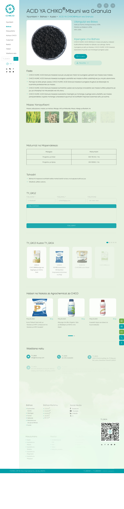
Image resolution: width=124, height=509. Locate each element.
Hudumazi (9, 40)
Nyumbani (9, 22)
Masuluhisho (10, 31)
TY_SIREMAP (87, 471)
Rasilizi (8, 44)
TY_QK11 (81, 56)
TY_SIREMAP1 (97, 471)
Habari (8, 49)
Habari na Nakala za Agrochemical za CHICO (52, 293)
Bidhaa (8, 26)
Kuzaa (53, 16)
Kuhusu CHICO (11, 35)
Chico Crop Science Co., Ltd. (29, 471)
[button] (107, 242)
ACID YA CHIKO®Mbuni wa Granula (76, 16)
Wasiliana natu (11, 53)
